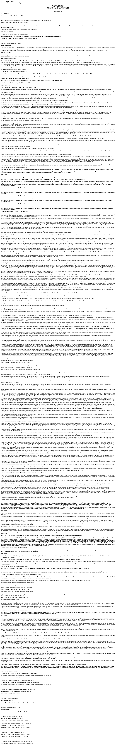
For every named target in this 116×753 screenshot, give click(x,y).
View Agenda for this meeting (8, 1)
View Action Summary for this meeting (11, 2)
